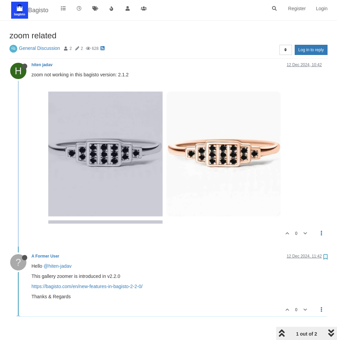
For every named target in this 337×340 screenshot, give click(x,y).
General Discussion (39, 48)
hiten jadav (41, 64)
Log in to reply (311, 50)
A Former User (45, 256)
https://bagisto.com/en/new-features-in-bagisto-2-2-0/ (86, 286)
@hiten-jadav (58, 266)
